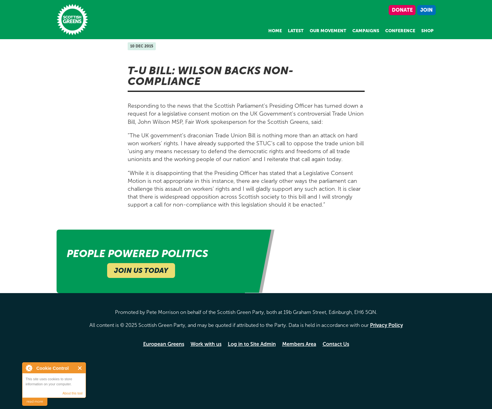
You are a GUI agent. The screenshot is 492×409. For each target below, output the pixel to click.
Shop (427, 30)
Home (275, 30)
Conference (400, 30)
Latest (296, 30)
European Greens (163, 344)
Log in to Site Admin (252, 344)
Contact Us (336, 344)
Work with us (206, 344)
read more (35, 402)
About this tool (72, 393)
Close (80, 368)
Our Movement (328, 30)
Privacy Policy (386, 325)
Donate (402, 10)
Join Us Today (141, 270)
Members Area (299, 344)
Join (426, 10)
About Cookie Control (28, 368)
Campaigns (365, 30)
